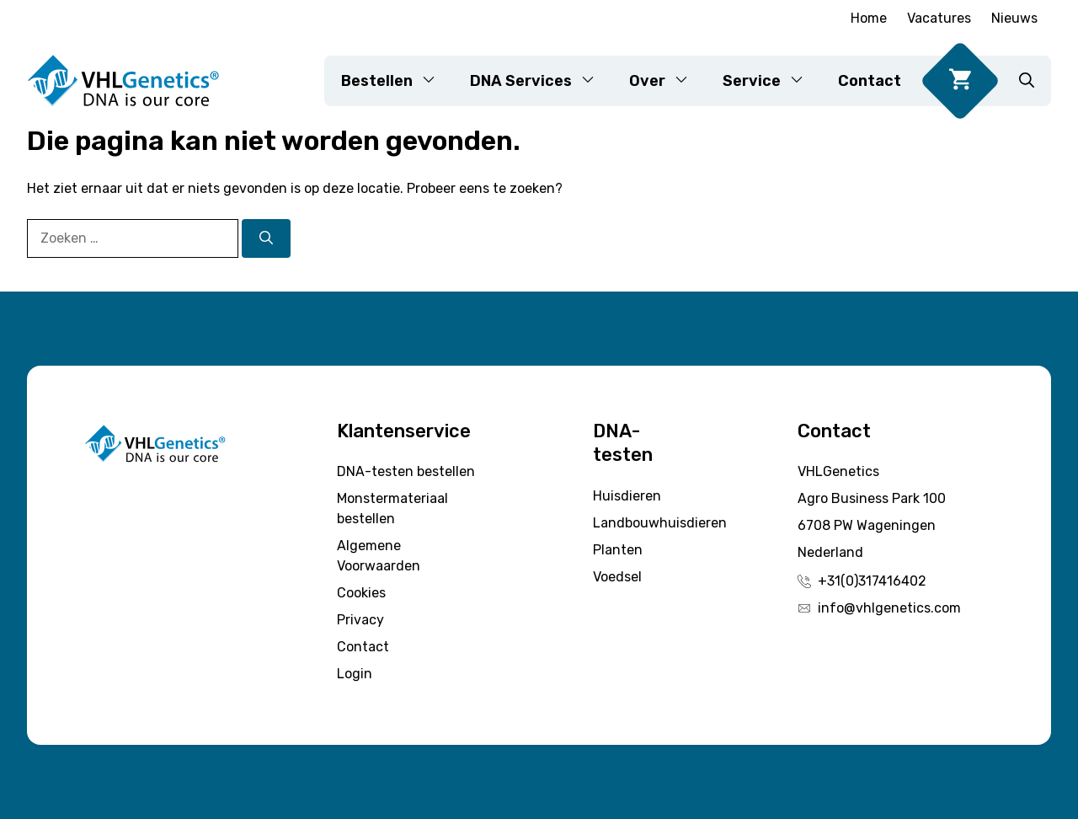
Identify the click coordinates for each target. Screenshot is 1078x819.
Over (667, 81)
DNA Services (541, 81)
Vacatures (939, 18)
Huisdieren (627, 496)
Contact (869, 81)
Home (869, 18)
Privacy (360, 620)
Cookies (361, 593)
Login (354, 674)
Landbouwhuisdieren (660, 523)
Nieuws (1014, 18)
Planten (618, 550)
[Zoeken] (266, 238)
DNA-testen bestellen (406, 471)
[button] (1026, 81)
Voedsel (617, 577)
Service (772, 81)
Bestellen (397, 81)
